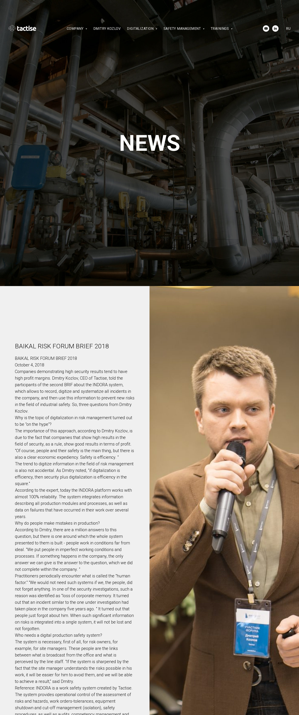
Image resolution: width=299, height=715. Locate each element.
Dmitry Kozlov (107, 29)
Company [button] (75, 29)
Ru (288, 29)
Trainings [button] (220, 29)
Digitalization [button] (141, 29)
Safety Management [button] (183, 29)
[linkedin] (275, 28)
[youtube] (266, 28)
